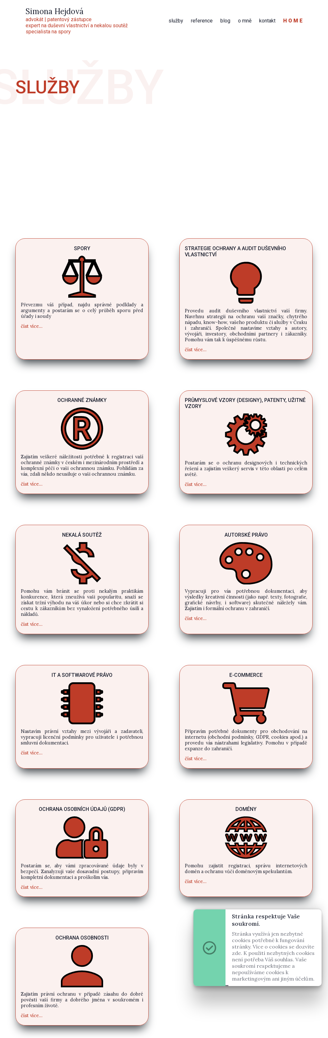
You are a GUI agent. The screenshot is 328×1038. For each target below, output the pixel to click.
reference (202, 21)
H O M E (293, 21)
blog (225, 21)
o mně (244, 21)
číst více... (32, 326)
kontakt (267, 21)
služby (175, 21)
